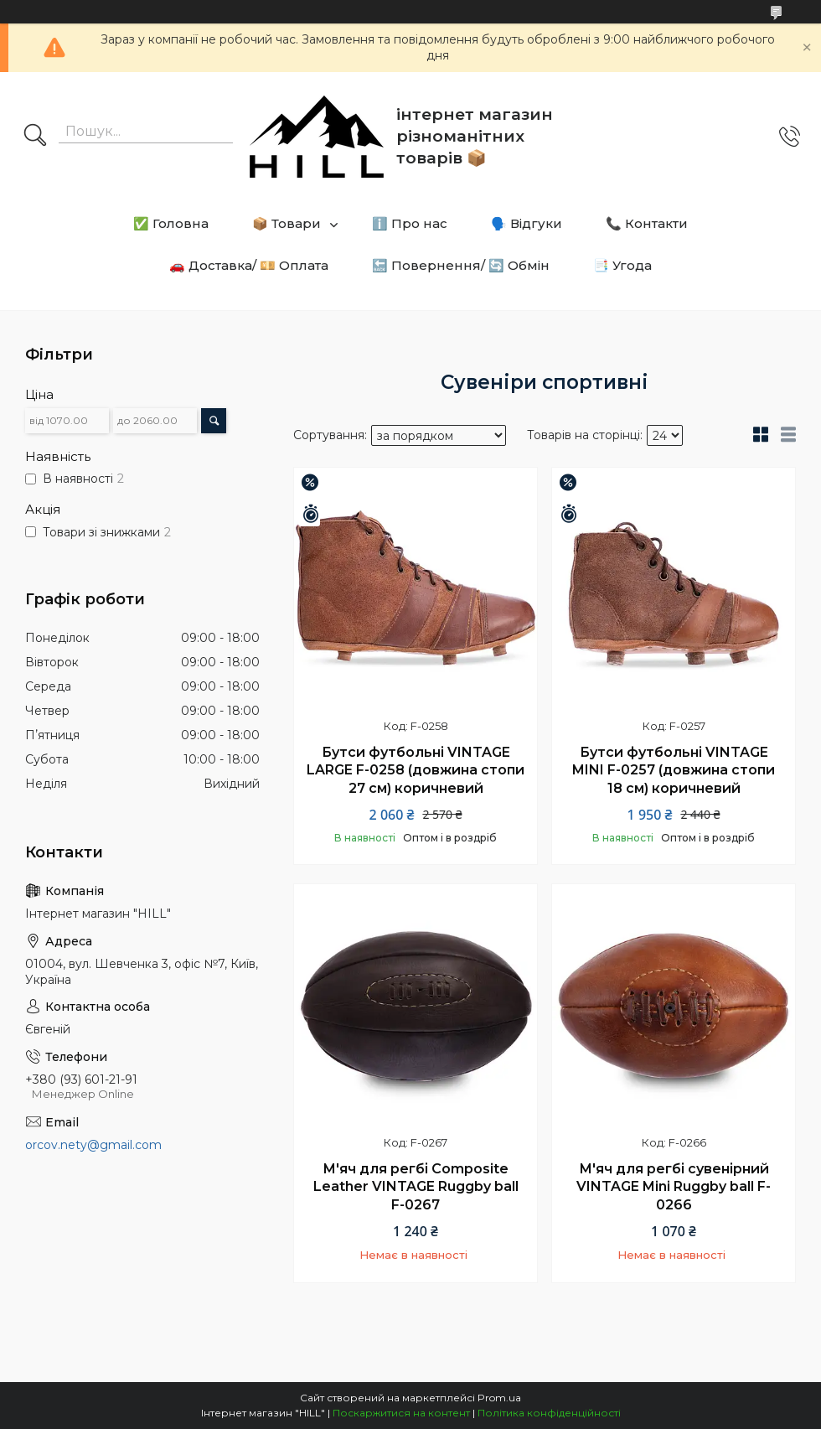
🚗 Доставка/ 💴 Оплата (248, 265)
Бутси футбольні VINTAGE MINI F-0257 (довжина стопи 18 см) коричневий (673, 770)
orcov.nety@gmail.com (93, 1144)
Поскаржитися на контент (401, 1412)
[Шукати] (35, 137)
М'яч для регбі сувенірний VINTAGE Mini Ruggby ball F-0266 (673, 1187)
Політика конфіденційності (549, 1412)
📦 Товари (286, 223)
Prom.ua (499, 1397)
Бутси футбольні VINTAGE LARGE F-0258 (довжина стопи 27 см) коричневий (415, 770)
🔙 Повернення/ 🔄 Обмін (461, 265)
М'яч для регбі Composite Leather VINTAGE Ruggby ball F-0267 (416, 1187)
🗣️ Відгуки (526, 223)
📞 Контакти (647, 223)
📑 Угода (622, 265)
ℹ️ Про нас (409, 223)
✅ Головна (171, 223)
